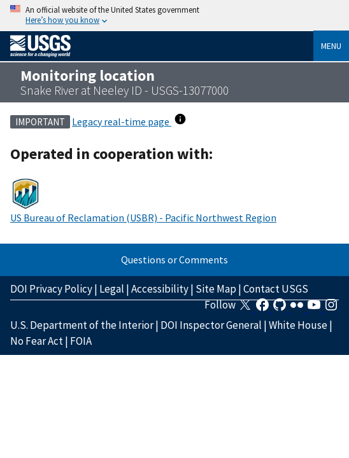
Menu (331, 46)
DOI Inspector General (211, 325)
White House (298, 325)
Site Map (216, 289)
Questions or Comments (174, 259)
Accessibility (160, 289)
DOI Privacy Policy (51, 289)
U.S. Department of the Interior (81, 325)
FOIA (81, 341)
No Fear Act (36, 341)
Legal (111, 289)
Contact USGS (275, 289)
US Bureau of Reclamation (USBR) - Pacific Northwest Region (143, 217)
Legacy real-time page (121, 121)
